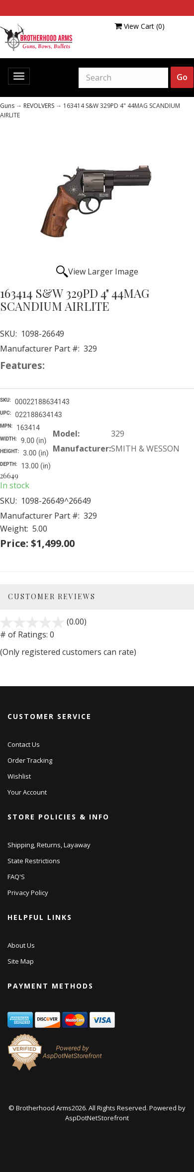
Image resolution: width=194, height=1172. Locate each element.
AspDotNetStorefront (97, 1117)
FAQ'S (16, 876)
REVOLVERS (38, 105)
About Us (21, 945)
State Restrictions (33, 860)
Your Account (27, 792)
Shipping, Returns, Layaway (49, 844)
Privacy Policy (27, 892)
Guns (7, 105)
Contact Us (23, 744)
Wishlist (19, 776)
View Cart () (139, 26)
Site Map (20, 961)
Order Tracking (29, 760)
